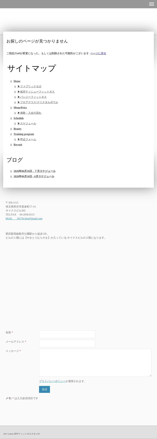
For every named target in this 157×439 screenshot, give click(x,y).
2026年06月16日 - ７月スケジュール (34, 171)
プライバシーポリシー (52, 381)
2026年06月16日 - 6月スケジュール (34, 176)
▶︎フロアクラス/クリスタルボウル (38, 102)
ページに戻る (98, 53)
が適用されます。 (63, 381)
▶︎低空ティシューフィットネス (36, 91)
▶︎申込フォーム (27, 139)
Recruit (18, 144)
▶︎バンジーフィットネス (32, 97)
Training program (24, 134)
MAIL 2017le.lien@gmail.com (24, 218)
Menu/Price (20, 107)
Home (17, 81)
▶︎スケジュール (27, 123)
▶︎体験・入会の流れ (29, 112)
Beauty (18, 128)
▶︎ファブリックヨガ (29, 86)
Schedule (19, 118)
